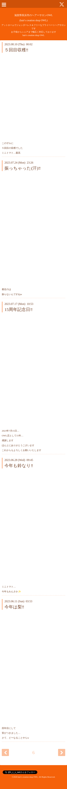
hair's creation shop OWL (28, 777)
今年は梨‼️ (14, 607)
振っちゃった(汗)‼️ (22, 168)
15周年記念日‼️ (18, 309)
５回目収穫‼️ (16, 50)
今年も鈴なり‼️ (18, 465)
